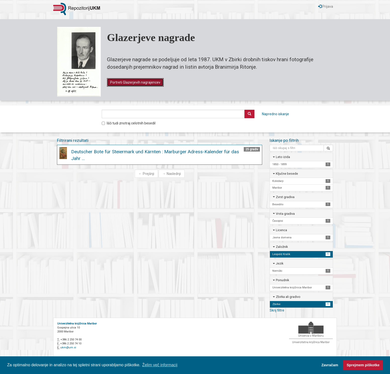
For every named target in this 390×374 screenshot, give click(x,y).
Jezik (279, 263)
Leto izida (283, 157)
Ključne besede (287, 173)
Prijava (325, 6)
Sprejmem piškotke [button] (363, 365)
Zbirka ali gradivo (288, 297)
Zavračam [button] (329, 365)
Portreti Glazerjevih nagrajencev (135, 82)
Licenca (281, 230)
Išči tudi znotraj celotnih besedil (128, 123)
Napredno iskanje (275, 114)
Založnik (282, 247)
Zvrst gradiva (285, 197)
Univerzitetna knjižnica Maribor (77, 323)
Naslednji (171, 174)
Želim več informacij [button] (159, 365)
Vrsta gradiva (285, 213)
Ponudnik (282, 280)
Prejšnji (146, 174)
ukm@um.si (68, 347)
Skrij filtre (277, 310)
